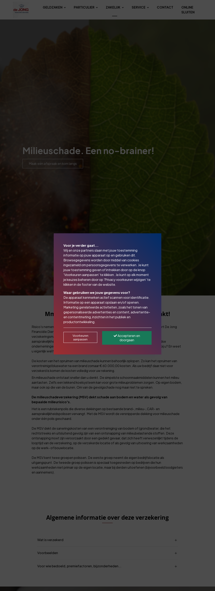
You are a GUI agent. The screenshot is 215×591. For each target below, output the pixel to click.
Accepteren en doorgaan (127, 338)
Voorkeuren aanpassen (80, 337)
